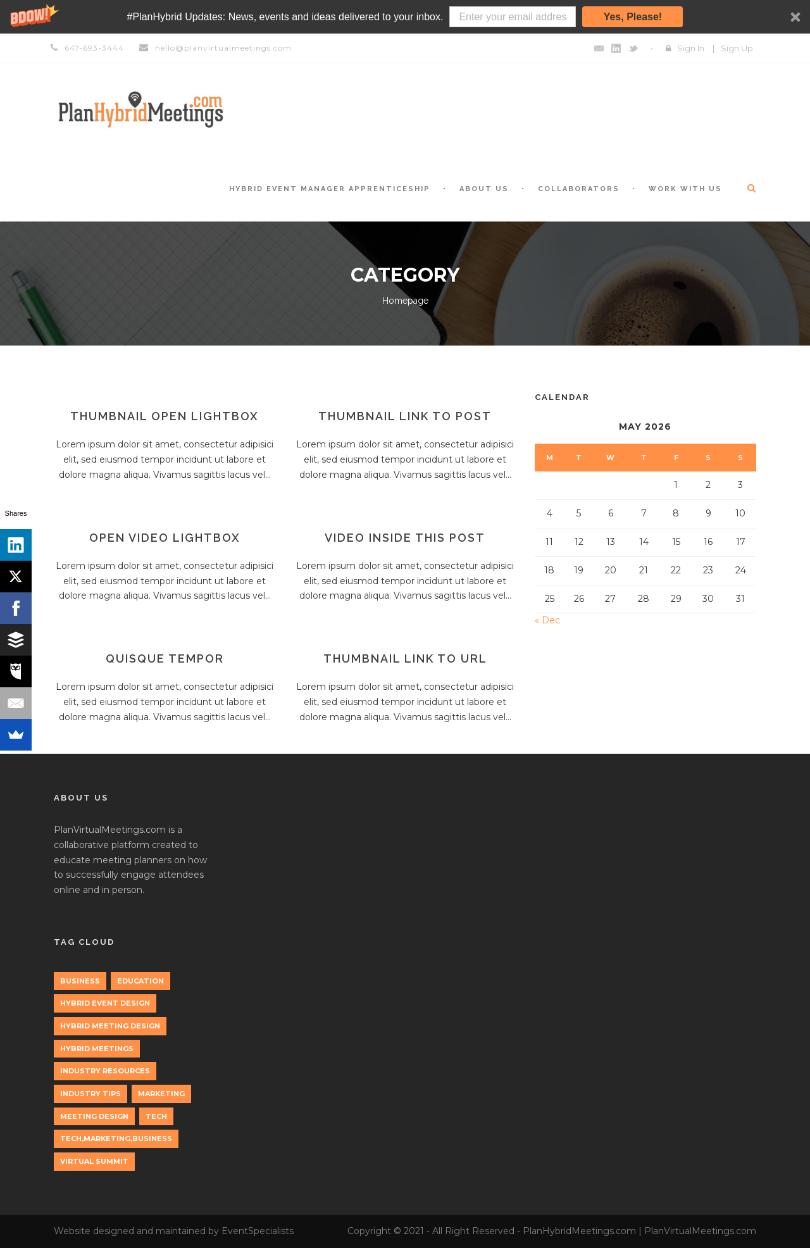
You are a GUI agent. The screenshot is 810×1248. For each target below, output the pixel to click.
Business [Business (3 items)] (80, 981)
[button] (405, 17)
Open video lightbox (164, 537)
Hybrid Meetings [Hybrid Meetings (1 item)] (97, 1048)
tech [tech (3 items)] (156, 1116)
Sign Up (737, 48)
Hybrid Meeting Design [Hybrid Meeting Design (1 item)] (110, 1025)
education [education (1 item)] (140, 981)
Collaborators (579, 189)
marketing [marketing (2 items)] (161, 1093)
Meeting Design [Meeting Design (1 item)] (94, 1116)
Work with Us (685, 189)
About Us (484, 189)
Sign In (690, 48)
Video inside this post (405, 537)
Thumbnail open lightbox (164, 416)
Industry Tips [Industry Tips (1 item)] (90, 1093)
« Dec (547, 620)
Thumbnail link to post (405, 416)
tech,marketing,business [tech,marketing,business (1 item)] (116, 1138)
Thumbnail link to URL (405, 658)
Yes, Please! (633, 16)
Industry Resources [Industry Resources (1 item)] (105, 1070)
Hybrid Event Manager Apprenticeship (329, 189)
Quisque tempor (165, 658)
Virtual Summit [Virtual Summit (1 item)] (94, 1161)
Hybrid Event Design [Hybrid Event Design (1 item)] (105, 1003)
